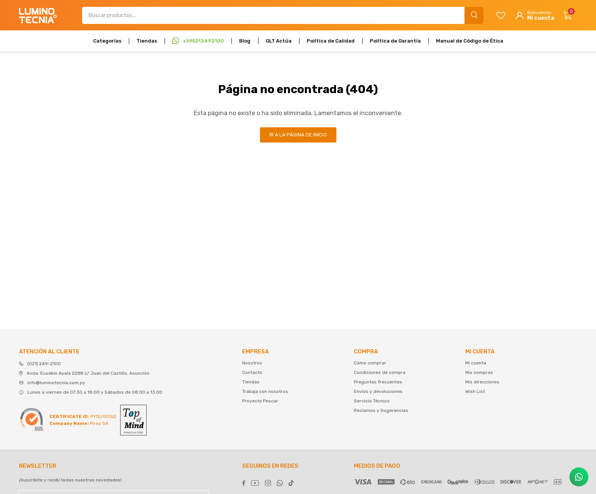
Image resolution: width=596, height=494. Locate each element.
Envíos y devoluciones (378, 391)
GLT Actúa (279, 41)
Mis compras (479, 372)
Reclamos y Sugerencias (381, 410)
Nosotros (252, 363)
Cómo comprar (370, 363)
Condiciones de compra (380, 372)
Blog (244, 41)
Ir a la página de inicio (298, 135)
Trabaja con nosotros (265, 391)
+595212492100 (203, 41)
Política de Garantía (395, 41)
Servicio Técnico (372, 401)
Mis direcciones (482, 382)
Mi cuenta (475, 363)
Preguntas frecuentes (378, 382)
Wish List (475, 391)
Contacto (252, 372)
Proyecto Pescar (260, 401)
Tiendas (146, 41)
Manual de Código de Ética (469, 41)
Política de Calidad (331, 41)
